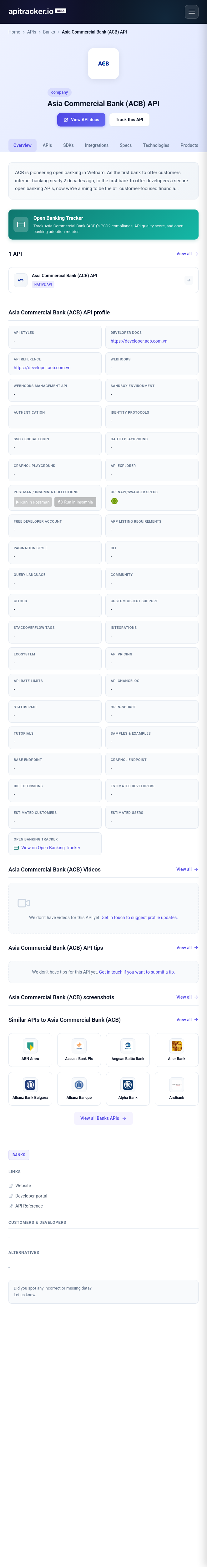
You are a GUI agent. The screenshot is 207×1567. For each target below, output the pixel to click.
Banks (49, 31)
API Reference (25, 1205)
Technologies (156, 145)
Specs (126, 145)
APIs (31, 31)
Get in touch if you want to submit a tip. (137, 972)
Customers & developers (37, 1222)
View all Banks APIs (103, 1118)
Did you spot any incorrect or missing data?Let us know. (53, 1291)
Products (189, 145)
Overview (22, 145)
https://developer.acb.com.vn (139, 341)
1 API (15, 254)
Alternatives (23, 1252)
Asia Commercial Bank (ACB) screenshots (61, 997)
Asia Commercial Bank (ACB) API (94, 31)
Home (14, 31)
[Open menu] (192, 12)
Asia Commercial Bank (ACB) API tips (55, 947)
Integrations (97, 145)
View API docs (81, 119)
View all (187, 253)
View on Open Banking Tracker (47, 848)
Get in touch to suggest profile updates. (140, 917)
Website (19, 1185)
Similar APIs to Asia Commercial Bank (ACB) (64, 1019)
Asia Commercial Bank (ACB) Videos (54, 869)
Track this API (129, 119)
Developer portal (27, 1195)
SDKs (68, 145)
